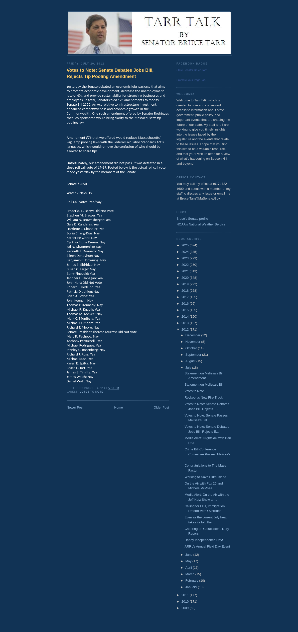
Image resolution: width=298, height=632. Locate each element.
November (193, 342)
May (188, 561)
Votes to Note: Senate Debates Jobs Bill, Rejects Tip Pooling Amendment (110, 73)
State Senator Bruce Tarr (191, 70)
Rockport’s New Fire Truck (203, 397)
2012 (185, 329)
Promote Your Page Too (190, 79)
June (189, 555)
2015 (185, 310)
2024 (185, 252)
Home (118, 407)
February (192, 580)
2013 (185, 323)
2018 (185, 290)
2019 (185, 284)
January (191, 587)
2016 (185, 303)
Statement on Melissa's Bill (203, 384)
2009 (185, 608)
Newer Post (75, 407)
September (193, 354)
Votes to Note (91, 391)
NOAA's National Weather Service (201, 224)
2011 (185, 595)
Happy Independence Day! (203, 540)
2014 (185, 316)
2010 (185, 601)
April (189, 567)
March (190, 574)
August (190, 361)
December (193, 335)
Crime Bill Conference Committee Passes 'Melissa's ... (207, 454)
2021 (185, 271)
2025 (185, 245)
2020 (185, 278)
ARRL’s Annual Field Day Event (207, 546)
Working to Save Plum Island (205, 477)
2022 (185, 265)
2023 (185, 258)
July (188, 367)
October (191, 348)
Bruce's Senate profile (192, 218)
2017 (185, 297)
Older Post (161, 407)
